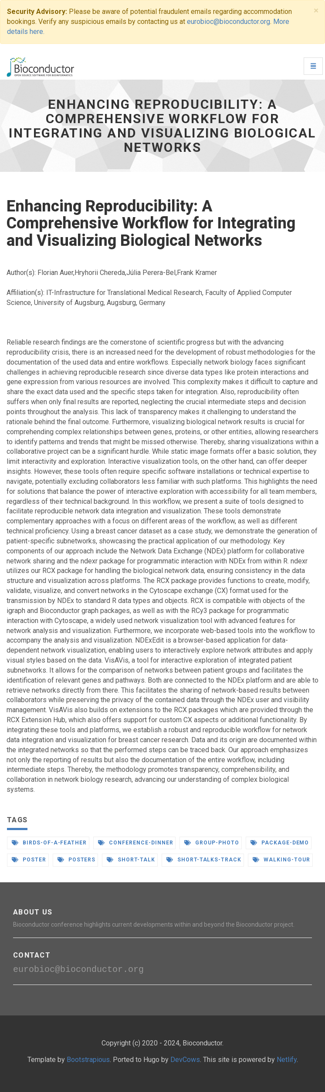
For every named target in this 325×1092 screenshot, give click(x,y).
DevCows (185, 1059)
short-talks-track (203, 860)
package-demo (280, 843)
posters (77, 860)
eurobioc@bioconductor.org (228, 21)
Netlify (287, 1059)
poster (29, 860)
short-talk (131, 860)
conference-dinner (135, 843)
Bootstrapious (88, 1059)
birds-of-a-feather (49, 843)
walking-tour (281, 860)
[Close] (316, 10)
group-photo (211, 843)
